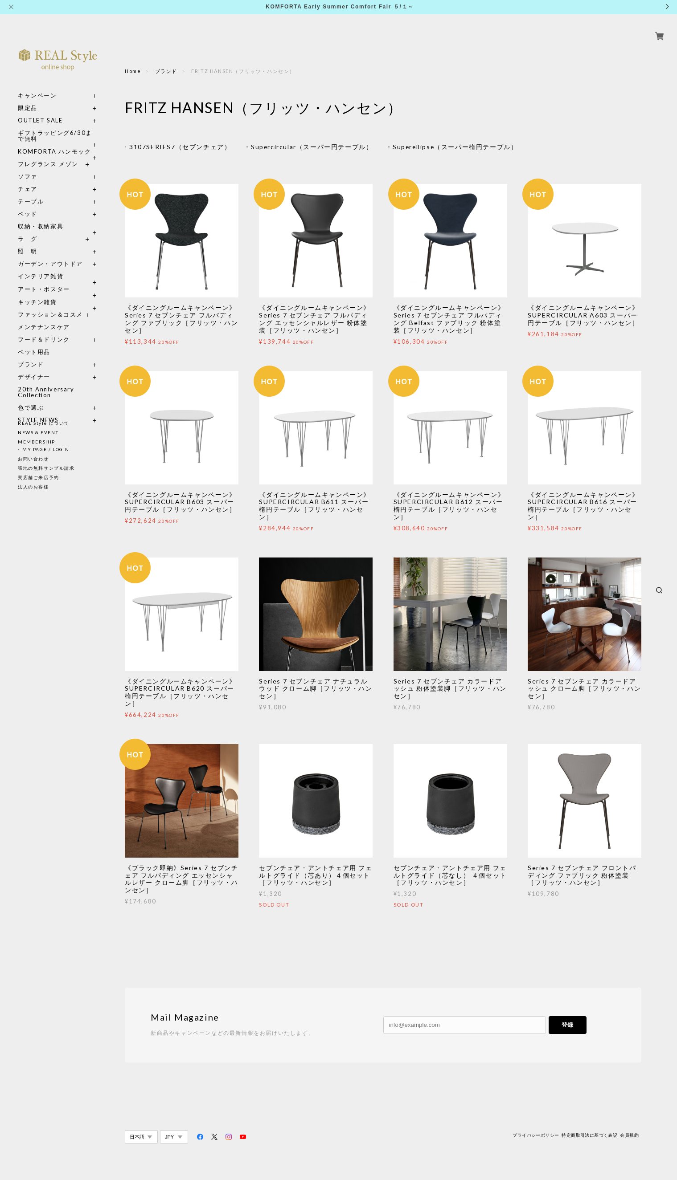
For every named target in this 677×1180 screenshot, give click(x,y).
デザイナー (34, 367)
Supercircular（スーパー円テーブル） (312, 147)
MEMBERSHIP (36, 441)
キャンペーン (37, 85)
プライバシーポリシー (536, 1135)
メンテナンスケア (44, 317)
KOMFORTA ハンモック (54, 141)
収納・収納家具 (58, 216)
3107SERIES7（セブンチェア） (180, 147)
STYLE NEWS (38, 410)
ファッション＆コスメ (50, 304)
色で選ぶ (31, 397)
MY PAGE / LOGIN (46, 449)
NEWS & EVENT (38, 432)
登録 (567, 1025)
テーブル (31, 191)
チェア (31, 179)
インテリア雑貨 (58, 266)
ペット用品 (34, 342)
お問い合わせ (33, 458)
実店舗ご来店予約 (38, 477)
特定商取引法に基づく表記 (589, 1135)
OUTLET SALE (40, 110)
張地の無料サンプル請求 (46, 468)
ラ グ (27, 229)
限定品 (27, 98)
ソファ (44, 166)
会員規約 (629, 1135)
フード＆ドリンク (44, 329)
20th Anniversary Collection (46, 382)
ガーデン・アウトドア (50, 253)
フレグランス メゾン (48, 154)
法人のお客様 (33, 486)
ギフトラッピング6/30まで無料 (55, 125)
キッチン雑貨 (58, 292)
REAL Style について (44, 423)
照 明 (27, 241)
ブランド (31, 354)
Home (133, 71)
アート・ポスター (58, 279)
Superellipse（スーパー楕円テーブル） (456, 147)
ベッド (27, 204)
